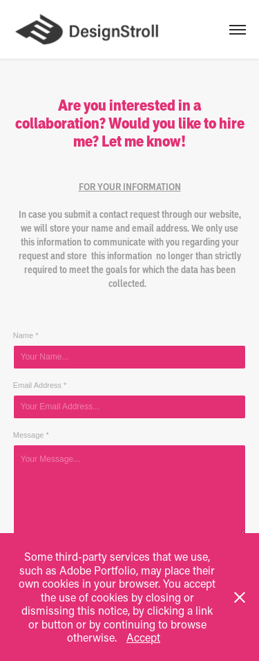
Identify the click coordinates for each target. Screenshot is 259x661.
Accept (143, 637)
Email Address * (40, 385)
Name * (26, 335)
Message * (31, 435)
